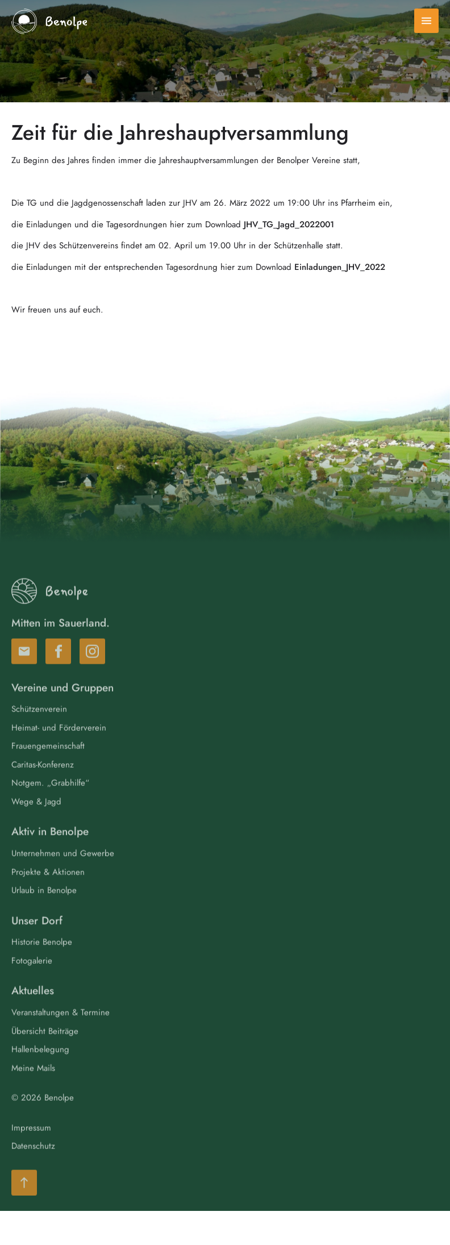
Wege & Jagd (36, 817)
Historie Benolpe (41, 957)
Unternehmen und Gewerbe (62, 869)
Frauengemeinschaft (48, 761)
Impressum (31, 1143)
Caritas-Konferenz (42, 780)
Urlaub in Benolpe (44, 906)
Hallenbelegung (40, 1065)
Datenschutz (33, 1161)
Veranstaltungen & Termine (60, 1028)
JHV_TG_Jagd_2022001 (289, 224)
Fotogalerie (31, 976)
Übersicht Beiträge (44, 1046)
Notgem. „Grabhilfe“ (50, 798)
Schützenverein (39, 724)
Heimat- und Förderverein (58, 743)
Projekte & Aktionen (48, 887)
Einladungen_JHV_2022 (339, 267)
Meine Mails (33, 1083)
